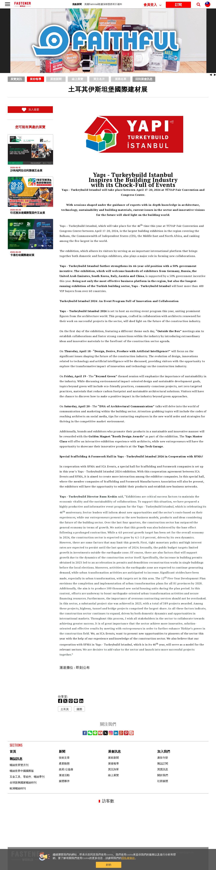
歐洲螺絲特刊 (18, 788)
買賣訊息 (162, 769)
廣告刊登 (162, 757)
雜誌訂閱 (162, 763)
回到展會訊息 (143, 79)
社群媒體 (162, 781)
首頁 (13, 752)
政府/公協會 (66, 769)
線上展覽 (113, 775)
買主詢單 (113, 769)
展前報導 (35, 79)
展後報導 (113, 763)
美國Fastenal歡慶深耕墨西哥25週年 (103, 4)
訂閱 (178, 5)
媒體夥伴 (64, 781)
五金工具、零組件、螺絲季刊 (27, 776)
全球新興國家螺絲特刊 (23, 782)
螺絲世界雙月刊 (19, 765)
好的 (166, 862)
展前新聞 (113, 757)
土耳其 (65, 709)
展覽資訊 (16, 79)
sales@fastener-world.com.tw (178, 852)
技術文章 (64, 757)
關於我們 (162, 775)
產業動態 (64, 763)
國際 (79, 709)
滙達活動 (64, 775)
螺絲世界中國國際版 (22, 771)
